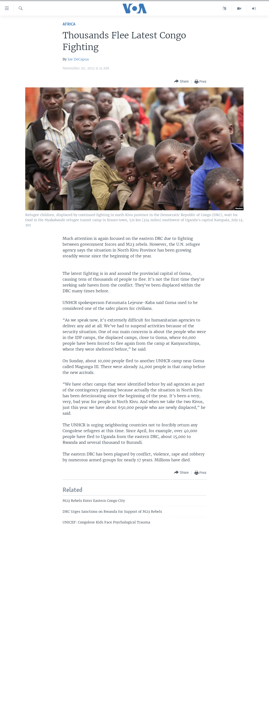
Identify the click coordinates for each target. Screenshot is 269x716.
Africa (69, 24)
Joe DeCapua (78, 59)
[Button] (181, 81)
